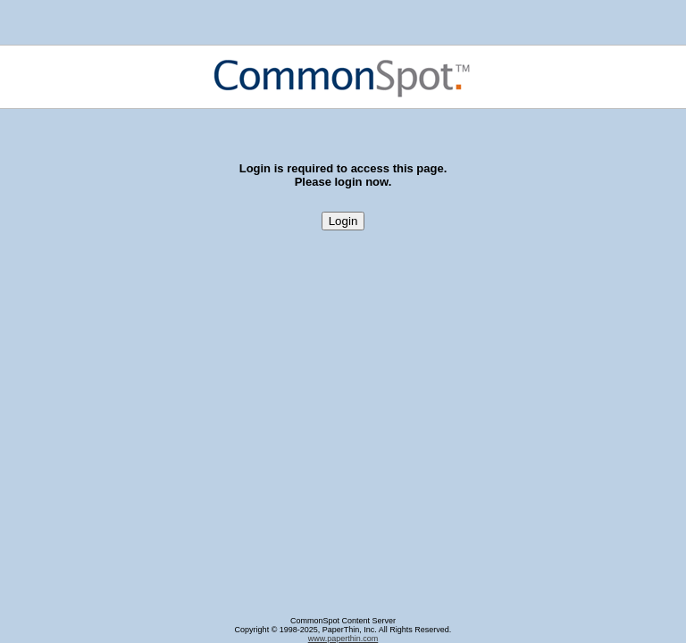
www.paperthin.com (343, 638)
